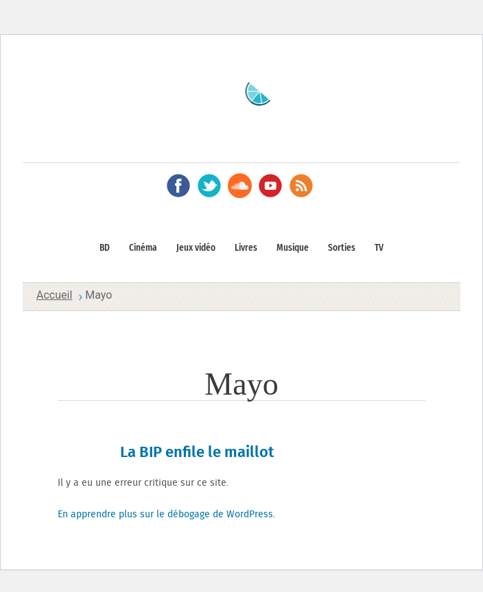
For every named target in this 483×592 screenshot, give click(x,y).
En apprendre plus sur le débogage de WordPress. (166, 514)
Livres (246, 248)
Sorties (341, 248)
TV (379, 248)
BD (104, 248)
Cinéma (143, 248)
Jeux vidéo (195, 248)
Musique (292, 248)
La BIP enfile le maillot (197, 452)
